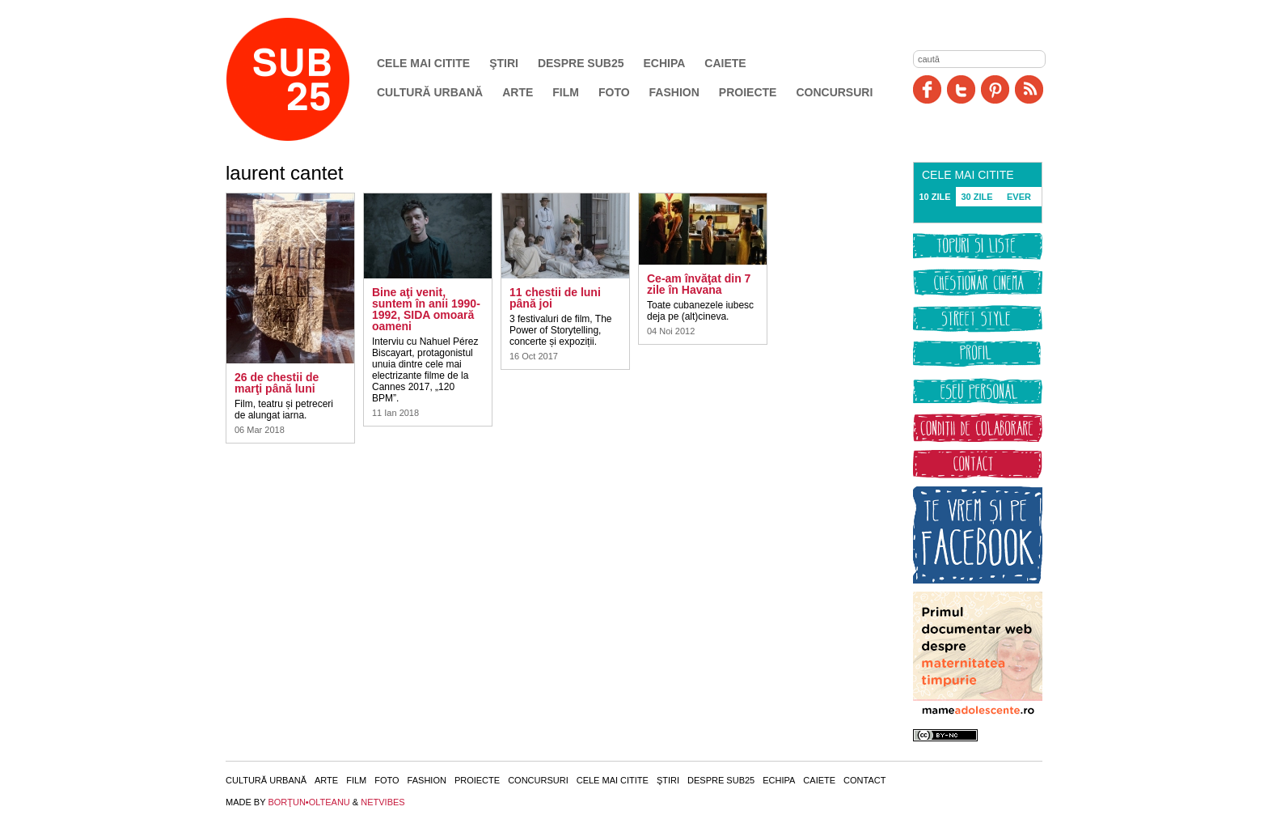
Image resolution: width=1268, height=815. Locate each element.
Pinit (995, 89)
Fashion (674, 92)
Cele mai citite (423, 63)
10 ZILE (934, 197)
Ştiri (503, 63)
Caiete (725, 63)
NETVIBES (382, 802)
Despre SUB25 (581, 63)
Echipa (665, 63)
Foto (614, 92)
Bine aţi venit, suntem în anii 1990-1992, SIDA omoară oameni (426, 309)
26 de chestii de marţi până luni (277, 383)
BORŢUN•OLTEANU (308, 802)
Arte (517, 92)
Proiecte (748, 92)
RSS (1029, 89)
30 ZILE (976, 197)
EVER (1019, 197)
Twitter (961, 89)
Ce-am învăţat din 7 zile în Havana (698, 284)
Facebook (927, 89)
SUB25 (306, 79)
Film (565, 92)
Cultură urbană (430, 92)
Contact (864, 780)
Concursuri (834, 92)
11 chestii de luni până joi (555, 298)
